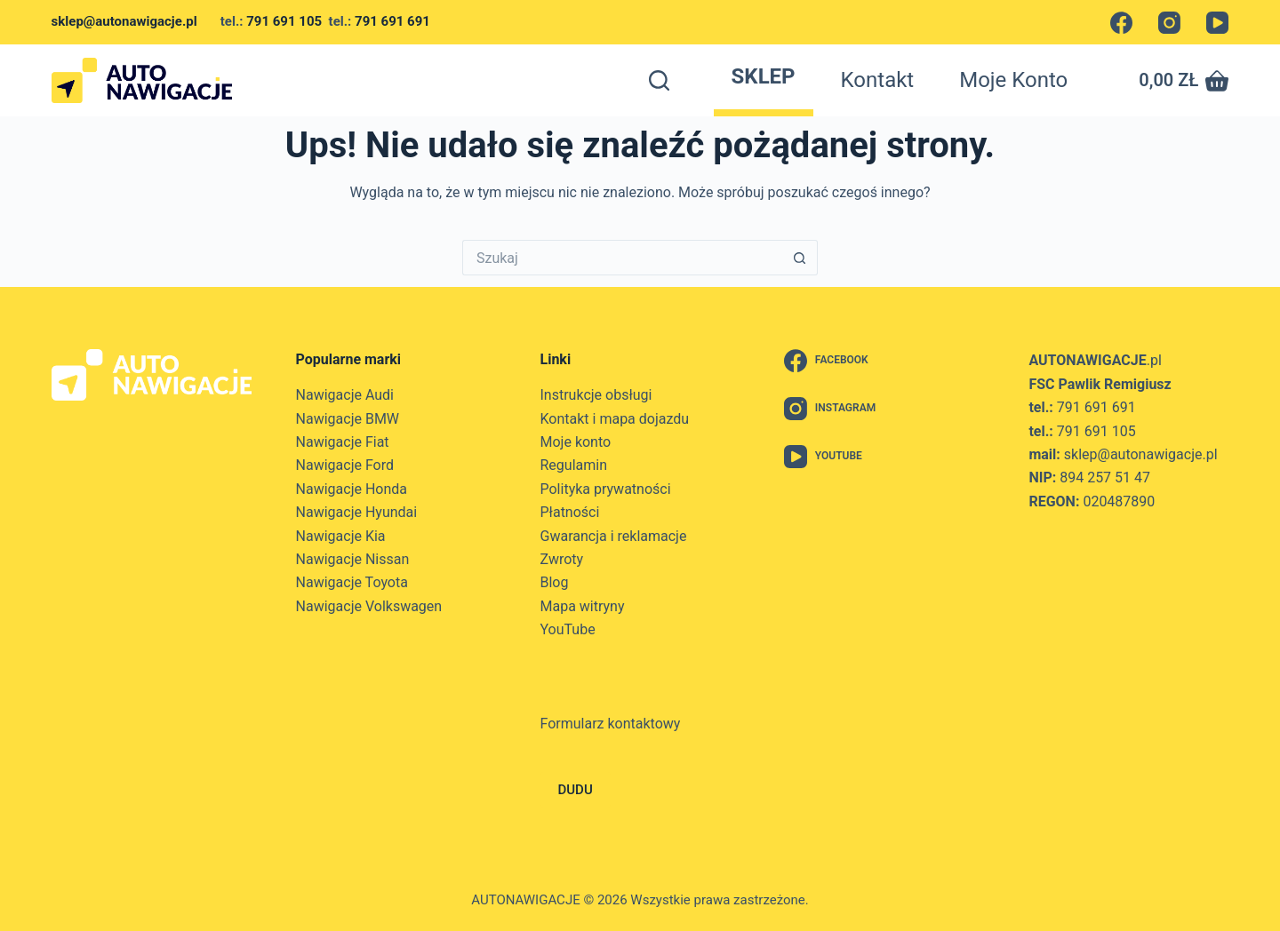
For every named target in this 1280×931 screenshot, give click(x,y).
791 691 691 (392, 21)
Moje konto (1013, 80)
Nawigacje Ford (345, 465)
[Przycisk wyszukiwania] (800, 257)
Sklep (764, 76)
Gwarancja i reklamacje (613, 536)
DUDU (575, 790)
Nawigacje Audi (345, 394)
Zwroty (562, 559)
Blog (554, 582)
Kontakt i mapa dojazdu (615, 418)
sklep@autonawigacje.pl (136, 21)
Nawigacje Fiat (342, 442)
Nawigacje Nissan (353, 559)
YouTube (568, 629)
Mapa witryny (582, 606)
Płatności (570, 512)
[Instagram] (1169, 23)
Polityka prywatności (605, 489)
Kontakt (878, 80)
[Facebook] (1121, 23)
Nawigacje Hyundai (357, 512)
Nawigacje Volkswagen (369, 606)
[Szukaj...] (622, 257)
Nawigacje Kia (341, 536)
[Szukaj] (659, 80)
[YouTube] (1217, 23)
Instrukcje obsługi (596, 394)
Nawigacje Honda (351, 489)
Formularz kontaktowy (610, 723)
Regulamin (574, 465)
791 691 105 (284, 21)
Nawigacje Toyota (352, 582)
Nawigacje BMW (348, 418)
